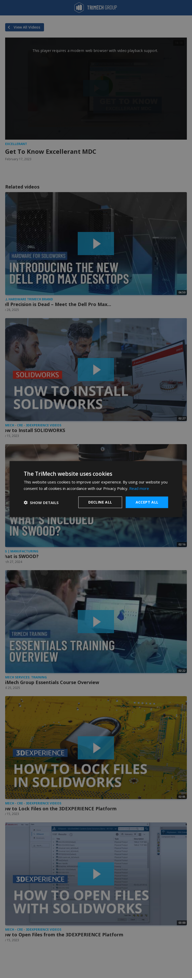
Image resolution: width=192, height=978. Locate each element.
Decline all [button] (100, 502)
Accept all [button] (147, 502)
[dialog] (96, 489)
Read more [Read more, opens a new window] (139, 488)
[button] (41, 502)
